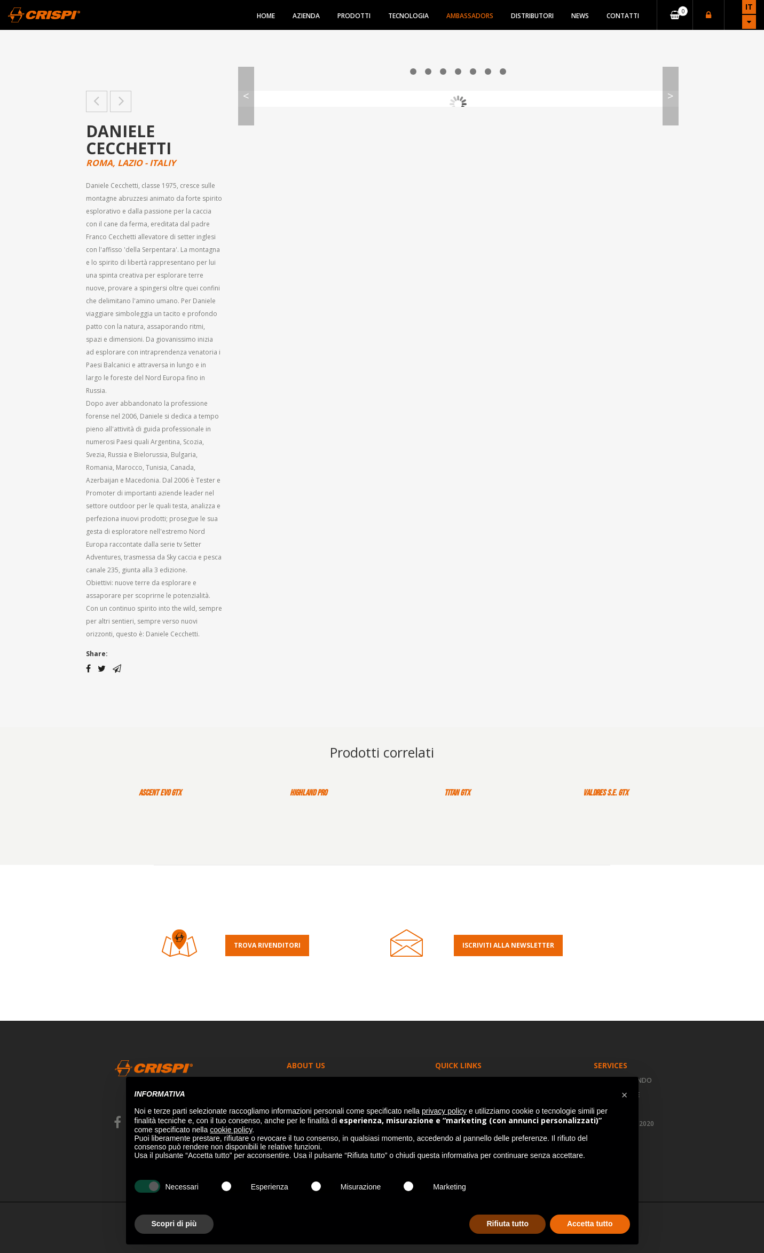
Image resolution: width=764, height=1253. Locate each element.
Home (266, 15)
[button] (624, 1093)
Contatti (623, 15)
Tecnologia (408, 15)
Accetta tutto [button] (590, 1223)
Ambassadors (469, 15)
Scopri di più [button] (174, 1223)
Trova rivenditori (267, 945)
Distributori (532, 15)
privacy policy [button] (444, 1111)
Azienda (306, 15)
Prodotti (354, 15)
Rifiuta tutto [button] (507, 1223)
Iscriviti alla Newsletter (508, 945)
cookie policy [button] (231, 1129)
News (580, 15)
